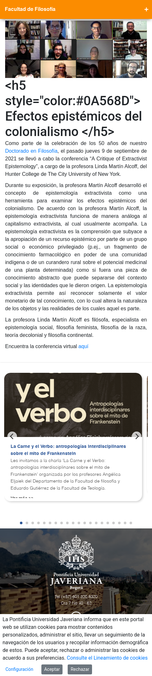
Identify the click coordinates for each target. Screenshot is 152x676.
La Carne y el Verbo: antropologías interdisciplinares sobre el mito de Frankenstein (68, 450)
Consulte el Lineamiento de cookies (107, 658)
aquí (84, 346)
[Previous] (12, 436)
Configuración (19, 669)
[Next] (136, 436)
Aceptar (52, 669)
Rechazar (80, 669)
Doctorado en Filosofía (31, 151)
